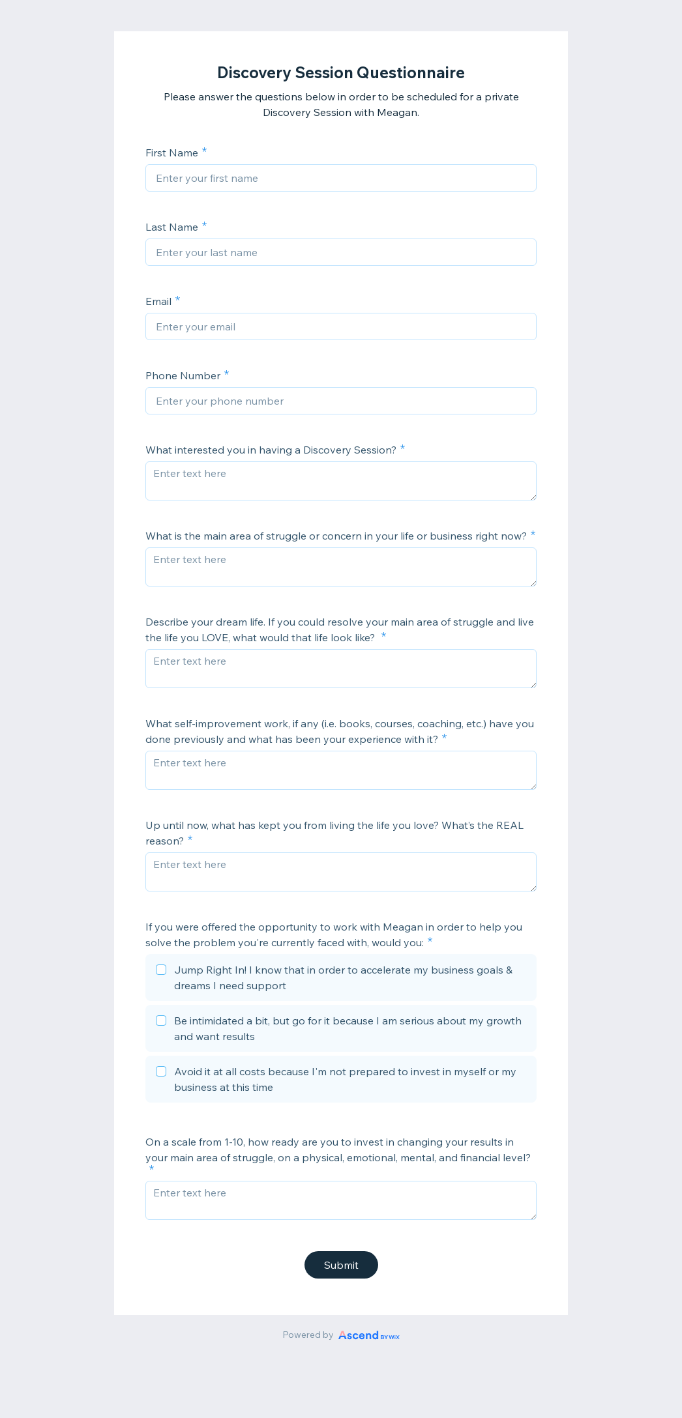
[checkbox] (341, 979)
